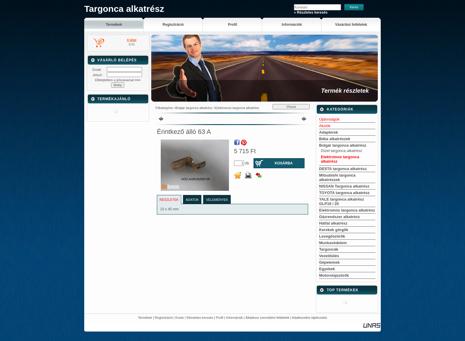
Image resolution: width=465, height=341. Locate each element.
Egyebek (327, 269)
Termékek (145, 317)
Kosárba (284, 163)
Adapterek (328, 132)
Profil (219, 317)
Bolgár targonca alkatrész (194, 108)
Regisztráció (164, 317)
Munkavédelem (333, 243)
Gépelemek (329, 262)
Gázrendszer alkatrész (339, 216)
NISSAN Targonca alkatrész (344, 186)
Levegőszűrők (332, 236)
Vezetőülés (329, 256)
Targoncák (328, 249)
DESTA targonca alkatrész (343, 169)
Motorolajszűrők (334, 275)
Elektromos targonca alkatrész (237, 108)
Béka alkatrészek (334, 139)
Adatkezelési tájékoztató (309, 317)
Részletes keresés (200, 317)
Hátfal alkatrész (333, 223)
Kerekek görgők (333, 230)
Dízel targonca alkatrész (341, 150)
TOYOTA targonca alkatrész (344, 192)
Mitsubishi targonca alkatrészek (337, 177)
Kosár (179, 317)
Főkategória (164, 108)
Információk (234, 317)
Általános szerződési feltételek (267, 317)
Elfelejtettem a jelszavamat (117, 80)
